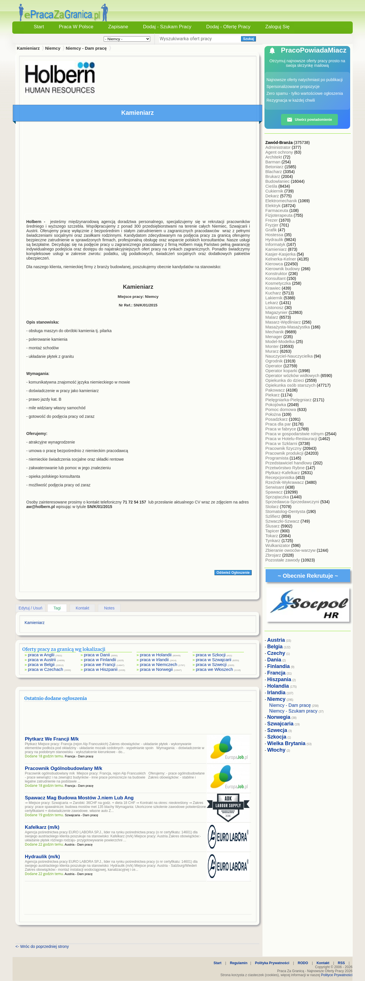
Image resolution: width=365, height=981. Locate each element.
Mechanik (275, 331)
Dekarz (272, 195)
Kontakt (82, 608)
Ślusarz (273, 525)
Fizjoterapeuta (279, 215)
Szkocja (276, 737)
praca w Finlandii (100, 659)
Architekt (274, 157)
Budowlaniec (278, 181)
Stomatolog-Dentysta (285, 511)
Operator (274, 365)
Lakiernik (274, 297)
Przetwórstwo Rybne (285, 467)
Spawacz (274, 492)
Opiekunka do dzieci (285, 380)
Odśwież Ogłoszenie (233, 573)
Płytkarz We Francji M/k (52, 739)
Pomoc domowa (281, 409)
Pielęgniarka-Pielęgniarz (289, 399)
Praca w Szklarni (281, 443)
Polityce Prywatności (336, 975)
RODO (303, 963)
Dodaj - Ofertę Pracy (228, 26)
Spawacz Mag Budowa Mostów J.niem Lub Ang (79, 798)
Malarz (272, 317)
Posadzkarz (277, 419)
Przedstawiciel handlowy (289, 462)
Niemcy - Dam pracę (86, 48)
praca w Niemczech (158, 664)
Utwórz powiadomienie (309, 120)
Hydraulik (274, 239)
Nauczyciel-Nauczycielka (289, 356)
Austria (276, 640)
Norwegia (278, 717)
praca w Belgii (41, 664)
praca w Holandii (156, 654)
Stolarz (272, 506)
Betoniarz (275, 166)
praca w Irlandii (154, 659)
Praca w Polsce (76, 26)
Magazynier (277, 312)
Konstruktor (276, 273)
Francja (276, 673)
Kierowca (274, 263)
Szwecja (277, 730)
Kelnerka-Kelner (281, 258)
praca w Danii (97, 654)
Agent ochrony (279, 152)
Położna (273, 414)
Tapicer (272, 530)
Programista (277, 458)
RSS (341, 963)
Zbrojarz (273, 555)
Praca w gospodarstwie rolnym (295, 433)
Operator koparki (281, 370)
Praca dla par (278, 424)
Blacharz (274, 171)
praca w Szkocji (211, 654)
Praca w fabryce (281, 428)
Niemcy (52, 48)
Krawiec (273, 288)
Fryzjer (272, 224)
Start (39, 26)
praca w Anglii (41, 654)
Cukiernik (274, 190)
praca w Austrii (42, 659)
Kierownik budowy (283, 268)
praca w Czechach (45, 669)
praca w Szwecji (211, 664)
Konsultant (276, 278)
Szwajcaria (280, 724)
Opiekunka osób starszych (291, 385)
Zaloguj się (277, 26)
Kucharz (273, 292)
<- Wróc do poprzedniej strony (42, 946)
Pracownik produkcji (285, 453)
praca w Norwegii (156, 669)
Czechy (276, 653)
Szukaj (248, 39)
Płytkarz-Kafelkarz (283, 472)
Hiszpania (279, 679)
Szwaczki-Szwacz (282, 521)
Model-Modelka (280, 341)
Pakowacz (275, 390)
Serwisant (275, 487)
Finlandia (278, 666)
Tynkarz (273, 540)
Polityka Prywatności (272, 963)
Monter (272, 346)
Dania (274, 660)
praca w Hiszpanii (101, 669)
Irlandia (276, 692)
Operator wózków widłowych (292, 375)
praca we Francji (99, 664)
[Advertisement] (138, 169)
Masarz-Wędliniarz (283, 322)
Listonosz (275, 307)
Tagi (57, 608)
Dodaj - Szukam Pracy (167, 26)
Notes (109, 608)
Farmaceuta (277, 210)
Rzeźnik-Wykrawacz (285, 482)
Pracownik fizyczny (284, 448)
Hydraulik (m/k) (42, 856)
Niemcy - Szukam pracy (293, 711)
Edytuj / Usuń (30, 608)
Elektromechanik (281, 200)
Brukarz (273, 176)
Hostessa (274, 234)
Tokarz (272, 535)
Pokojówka (276, 404)
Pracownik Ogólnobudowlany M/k (63, 768)
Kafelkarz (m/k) (42, 827)
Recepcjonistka (280, 477)
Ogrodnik (274, 360)
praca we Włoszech (214, 669)
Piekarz (273, 394)
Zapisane (118, 26)
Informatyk (275, 244)
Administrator (278, 147)
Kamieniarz (276, 249)
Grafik (271, 229)
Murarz (272, 351)
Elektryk (273, 205)
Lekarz (272, 302)
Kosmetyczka (278, 283)
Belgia (275, 646)
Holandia (278, 686)
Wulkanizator (278, 545)
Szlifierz (273, 516)
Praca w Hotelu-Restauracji (291, 438)
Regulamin (238, 963)
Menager (274, 336)
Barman (273, 161)
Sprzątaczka (277, 496)
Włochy (276, 750)
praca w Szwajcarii (213, 659)
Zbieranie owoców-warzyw (291, 550)
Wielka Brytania (286, 743)
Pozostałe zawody (283, 559)
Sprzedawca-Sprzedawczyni (292, 501)
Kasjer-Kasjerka (281, 254)
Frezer (272, 220)
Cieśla (271, 186)
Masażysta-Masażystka (288, 326)
